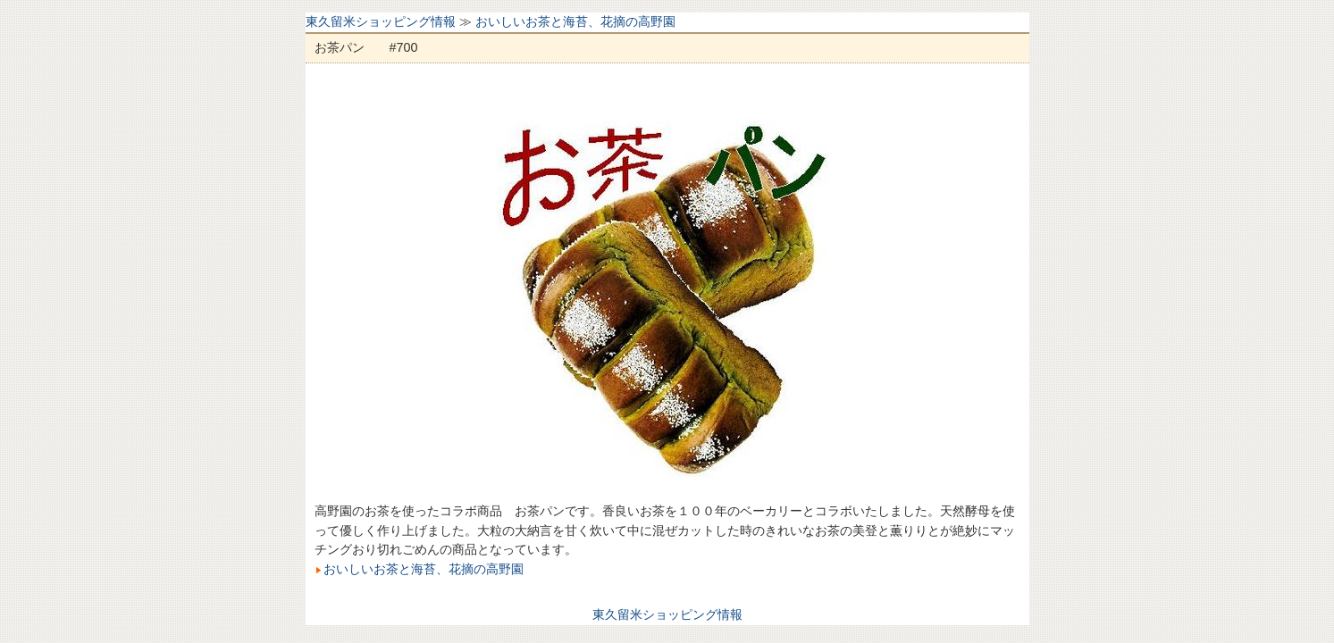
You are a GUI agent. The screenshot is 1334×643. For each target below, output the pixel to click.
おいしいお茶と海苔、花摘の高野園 (575, 21)
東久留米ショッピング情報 (381, 21)
